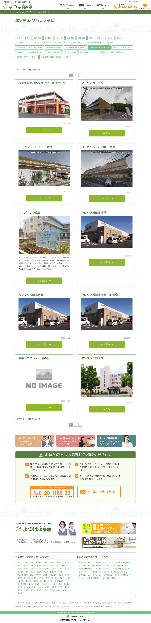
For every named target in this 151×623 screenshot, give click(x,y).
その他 (117, 575)
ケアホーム (107, 569)
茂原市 (61, 575)
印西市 (26, 563)
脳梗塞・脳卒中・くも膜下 (27, 57)
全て (18, 38)
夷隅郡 (26, 590)
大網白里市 (53, 575)
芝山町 (32, 575)
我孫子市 (53, 572)
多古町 (39, 566)
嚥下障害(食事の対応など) (75, 47)
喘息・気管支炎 (54, 52)
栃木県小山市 (58, 581)
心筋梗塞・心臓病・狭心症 (51, 57)
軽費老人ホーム (126, 575)
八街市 (20, 569)
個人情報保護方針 (97, 606)
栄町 (32, 563)
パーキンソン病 (70, 52)
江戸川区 (43, 581)
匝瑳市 (64, 566)
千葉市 (60, 569)
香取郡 (20, 593)
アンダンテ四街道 (92, 358)
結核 (98, 38)
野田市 (67, 569)
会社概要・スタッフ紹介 (81, 606)
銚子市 (52, 566)
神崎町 (33, 566)
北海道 (67, 587)
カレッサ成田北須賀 (93, 213)
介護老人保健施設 (97, 566)
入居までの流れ (45, 603)
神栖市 (20, 590)
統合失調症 (84, 52)
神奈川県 (28, 581)
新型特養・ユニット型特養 (100, 572)
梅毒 (111, 43)
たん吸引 (48, 38)
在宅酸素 (81, 38)
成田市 (20, 563)
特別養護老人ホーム (124, 566)
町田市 (47, 587)
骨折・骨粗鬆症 (116, 52)
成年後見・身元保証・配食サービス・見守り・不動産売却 (112, 603)
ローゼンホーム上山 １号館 (35, 147)
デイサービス (97, 575)
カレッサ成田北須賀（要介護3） (101, 295)
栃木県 (60, 587)
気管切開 (37, 38)
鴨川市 (38, 575)
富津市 (65, 590)
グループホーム (84, 566)
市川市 (33, 569)
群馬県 (54, 587)
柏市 (27, 572)
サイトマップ (109, 606)
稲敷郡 (34, 578)
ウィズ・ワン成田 (29, 213)
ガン (67, 57)
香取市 (26, 566)
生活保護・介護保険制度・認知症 (26, 606)
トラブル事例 (86, 603)
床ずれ (37, 43)
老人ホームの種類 (32, 603)
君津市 (30, 584)
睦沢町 (20, 587)
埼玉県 (46, 572)
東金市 (62, 578)
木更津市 (20, 581)
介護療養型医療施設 (85, 569)
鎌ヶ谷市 (20, 572)
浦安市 (39, 569)
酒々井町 (39, 563)
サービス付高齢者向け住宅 (121, 563)
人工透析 (70, 38)
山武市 (45, 575)
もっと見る (42, 130)
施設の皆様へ (43, 606)
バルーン (59, 38)
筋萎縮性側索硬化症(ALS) (96, 43)
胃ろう (27, 38)
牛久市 (41, 578)
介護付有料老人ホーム (86, 563)
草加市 (37, 584)
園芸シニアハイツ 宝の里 (34, 358)
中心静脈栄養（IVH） (36, 52)
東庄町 (46, 566)
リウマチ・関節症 (99, 52)
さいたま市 (51, 584)
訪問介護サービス (85, 575)
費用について (56, 603)
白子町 (52, 590)
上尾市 (59, 584)
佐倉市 (52, 563)
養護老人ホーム (110, 566)
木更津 (68, 578)
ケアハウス (98, 569)
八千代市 (67, 563)
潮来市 (47, 578)
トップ (17, 12)
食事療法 (20, 52)
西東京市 (67, 584)
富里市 (20, 566)
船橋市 (26, 569)
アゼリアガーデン (92, 83)
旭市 (58, 566)
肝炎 (90, 38)
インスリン (109, 38)
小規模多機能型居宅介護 (121, 569)
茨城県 (33, 572)
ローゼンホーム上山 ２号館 (98, 147)
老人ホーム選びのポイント (71, 603)
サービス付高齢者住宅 (107, 578)
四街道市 (60, 563)
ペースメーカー (61, 43)
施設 (23, 12)
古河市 (46, 590)
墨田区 (50, 581)
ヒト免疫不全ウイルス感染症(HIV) (29, 47)
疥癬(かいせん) (76, 43)
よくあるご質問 (55, 606)
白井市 (46, 563)
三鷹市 (20, 578)
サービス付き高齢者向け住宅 (88, 578)
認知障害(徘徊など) (54, 47)
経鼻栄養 (47, 43)
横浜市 (41, 587)
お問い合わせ (66, 606)
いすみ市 (27, 587)
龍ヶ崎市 (54, 578)
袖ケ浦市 (27, 578)
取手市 (33, 590)
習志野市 (46, 569)
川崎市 (34, 587)
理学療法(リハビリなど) (100, 47)
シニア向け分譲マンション (119, 572)
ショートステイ (84, 572)
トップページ (19, 603)
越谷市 (59, 590)
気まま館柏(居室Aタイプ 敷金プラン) (42, 83)
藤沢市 (36, 581)
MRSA (119, 38)
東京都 (60, 572)
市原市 (67, 575)
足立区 (39, 590)
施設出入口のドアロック (122, 47)
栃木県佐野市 (22, 584)
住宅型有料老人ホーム (103, 563)
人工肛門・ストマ (23, 43)
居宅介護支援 (108, 575)
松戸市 (54, 569)
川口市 (44, 584)
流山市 (39, 572)
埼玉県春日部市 (23, 575)
